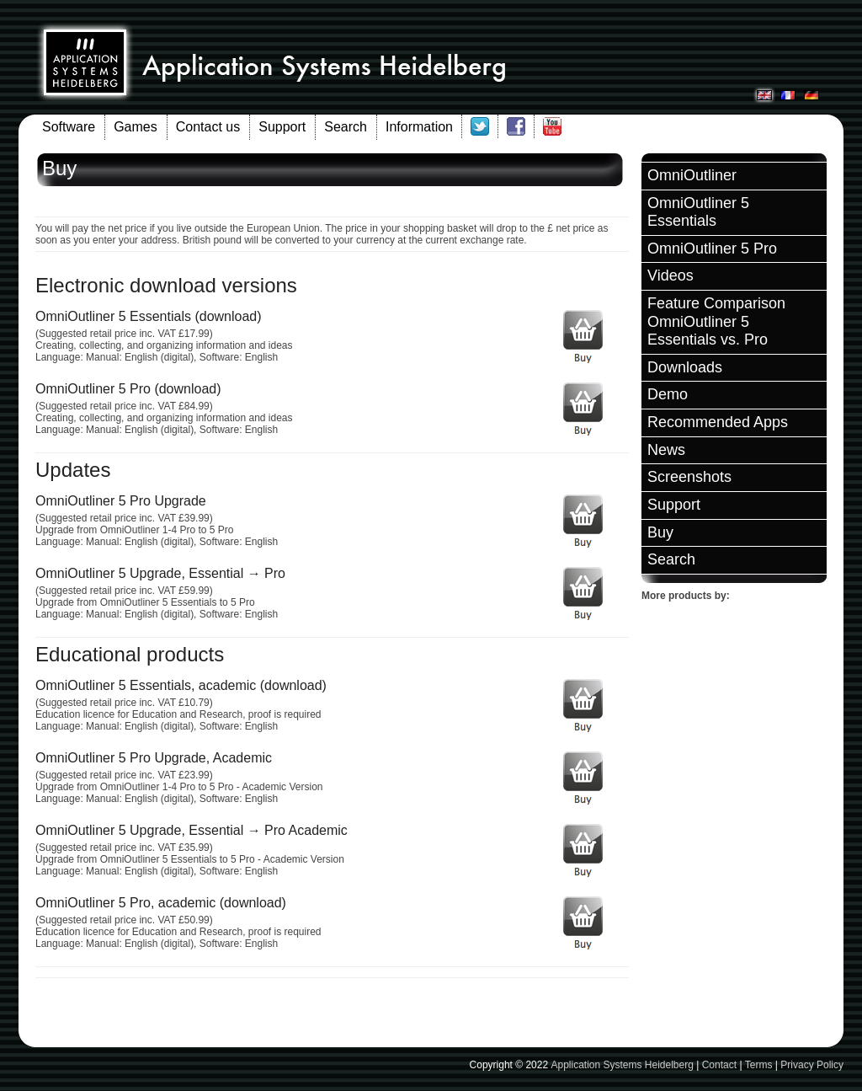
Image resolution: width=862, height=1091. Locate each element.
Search (345, 127)
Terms (759, 1065)
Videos (670, 275)
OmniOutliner (692, 175)
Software (68, 127)
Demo (667, 394)
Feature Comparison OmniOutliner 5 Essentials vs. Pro (716, 321)
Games (135, 127)
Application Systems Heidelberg (622, 1065)
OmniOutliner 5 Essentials (698, 212)
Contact (719, 1065)
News (666, 449)
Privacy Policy (811, 1065)
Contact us (208, 127)
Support (282, 127)
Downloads (684, 367)
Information (419, 127)
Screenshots (689, 476)
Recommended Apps (717, 422)
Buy (660, 532)
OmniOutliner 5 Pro (712, 248)
